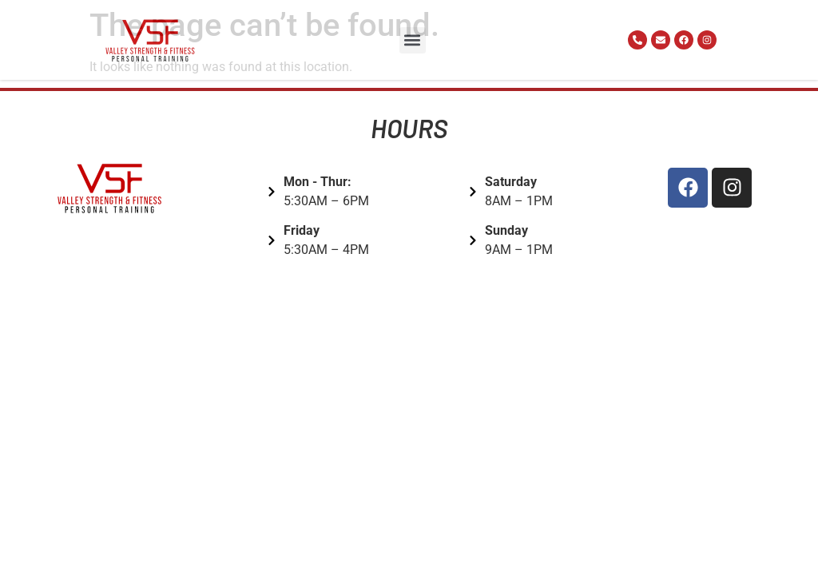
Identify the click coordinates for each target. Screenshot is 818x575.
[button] (412, 40)
